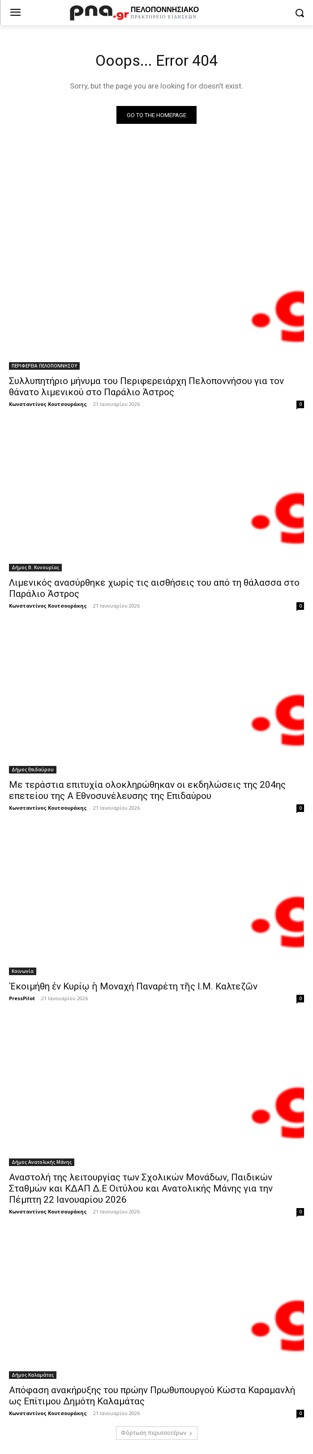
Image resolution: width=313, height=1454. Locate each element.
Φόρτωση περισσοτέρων (157, 1433)
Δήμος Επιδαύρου (33, 769)
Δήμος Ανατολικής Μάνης (42, 1162)
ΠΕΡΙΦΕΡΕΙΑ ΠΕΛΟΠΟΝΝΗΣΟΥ (44, 366)
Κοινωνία (23, 971)
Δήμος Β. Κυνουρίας (35, 567)
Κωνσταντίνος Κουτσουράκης (48, 404)
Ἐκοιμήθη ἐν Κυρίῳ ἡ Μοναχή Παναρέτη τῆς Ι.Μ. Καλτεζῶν (133, 986)
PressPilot (22, 998)
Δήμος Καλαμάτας (33, 1375)
